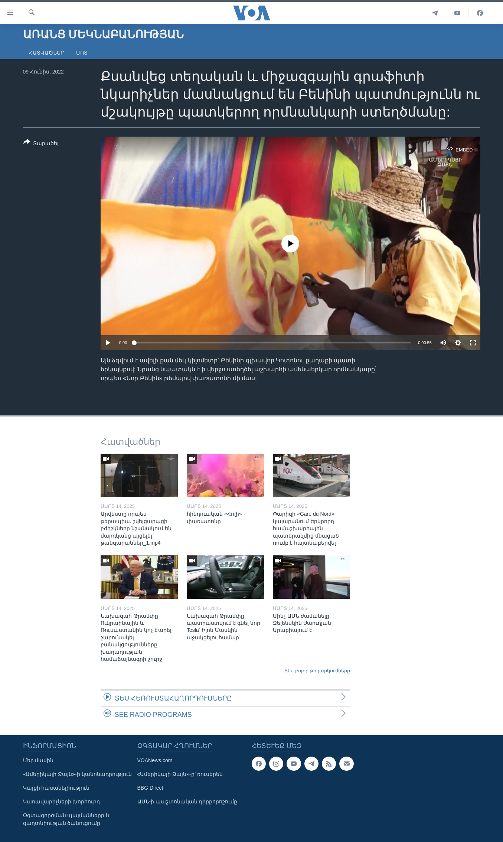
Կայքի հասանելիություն (56, 788)
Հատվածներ (46, 53)
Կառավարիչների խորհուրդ (61, 802)
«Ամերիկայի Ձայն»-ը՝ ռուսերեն (180, 774)
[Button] (41, 144)
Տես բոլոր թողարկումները (317, 670)
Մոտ (82, 53)
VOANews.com (155, 760)
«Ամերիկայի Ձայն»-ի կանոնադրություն (77, 774)
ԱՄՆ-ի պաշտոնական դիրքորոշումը (187, 802)
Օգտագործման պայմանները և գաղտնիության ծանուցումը (66, 819)
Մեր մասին (38, 760)
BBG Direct (150, 788)
